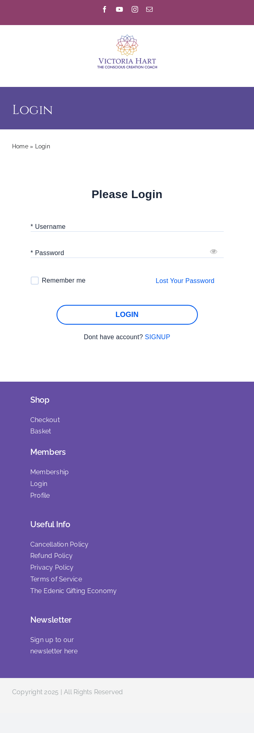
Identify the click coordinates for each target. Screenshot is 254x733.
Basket (40, 431)
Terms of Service (56, 579)
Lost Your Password (185, 280)
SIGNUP (157, 337)
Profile (40, 495)
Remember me (64, 280)
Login (38, 484)
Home (20, 146)
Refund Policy (51, 556)
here (71, 651)
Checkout (45, 420)
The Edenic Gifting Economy (73, 591)
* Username (48, 226)
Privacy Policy (51, 567)
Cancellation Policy (59, 544)
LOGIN (127, 315)
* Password (47, 252)
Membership (49, 472)
